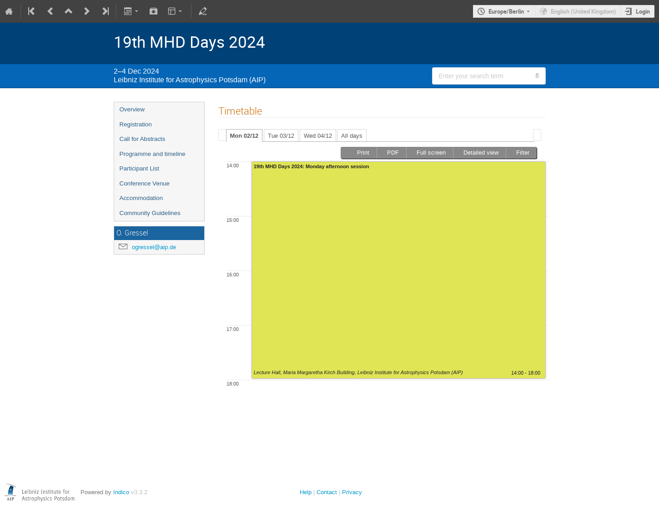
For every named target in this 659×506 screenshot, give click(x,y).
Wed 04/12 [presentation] (318, 136)
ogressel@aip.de (154, 247)
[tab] (244, 135)
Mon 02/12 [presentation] (244, 135)
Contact (327, 492)
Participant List (139, 168)
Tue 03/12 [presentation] (281, 136)
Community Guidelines (150, 213)
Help (306, 492)
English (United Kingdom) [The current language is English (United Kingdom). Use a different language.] (583, 11)
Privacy (352, 492)
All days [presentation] (351, 136)
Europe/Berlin (506, 11)
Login (643, 11)
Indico (121, 492)
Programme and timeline (153, 153)
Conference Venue (145, 183)
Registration (136, 124)
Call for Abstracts (143, 138)
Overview (132, 109)
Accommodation (141, 198)
